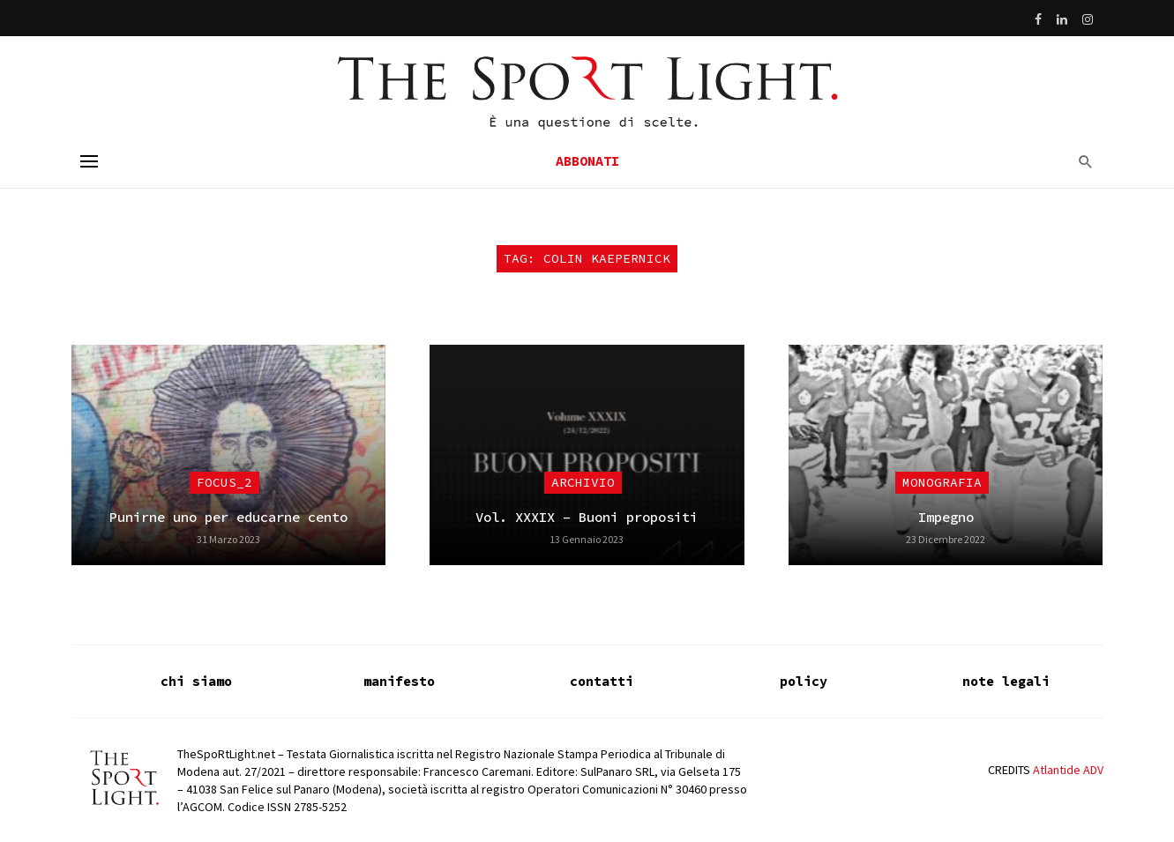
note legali (1006, 681)
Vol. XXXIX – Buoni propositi (586, 517)
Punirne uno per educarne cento (228, 517)
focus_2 (224, 482)
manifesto (399, 681)
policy (803, 681)
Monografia (942, 482)
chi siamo (196, 681)
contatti (601, 681)
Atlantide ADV (1068, 770)
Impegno (946, 517)
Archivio (583, 482)
